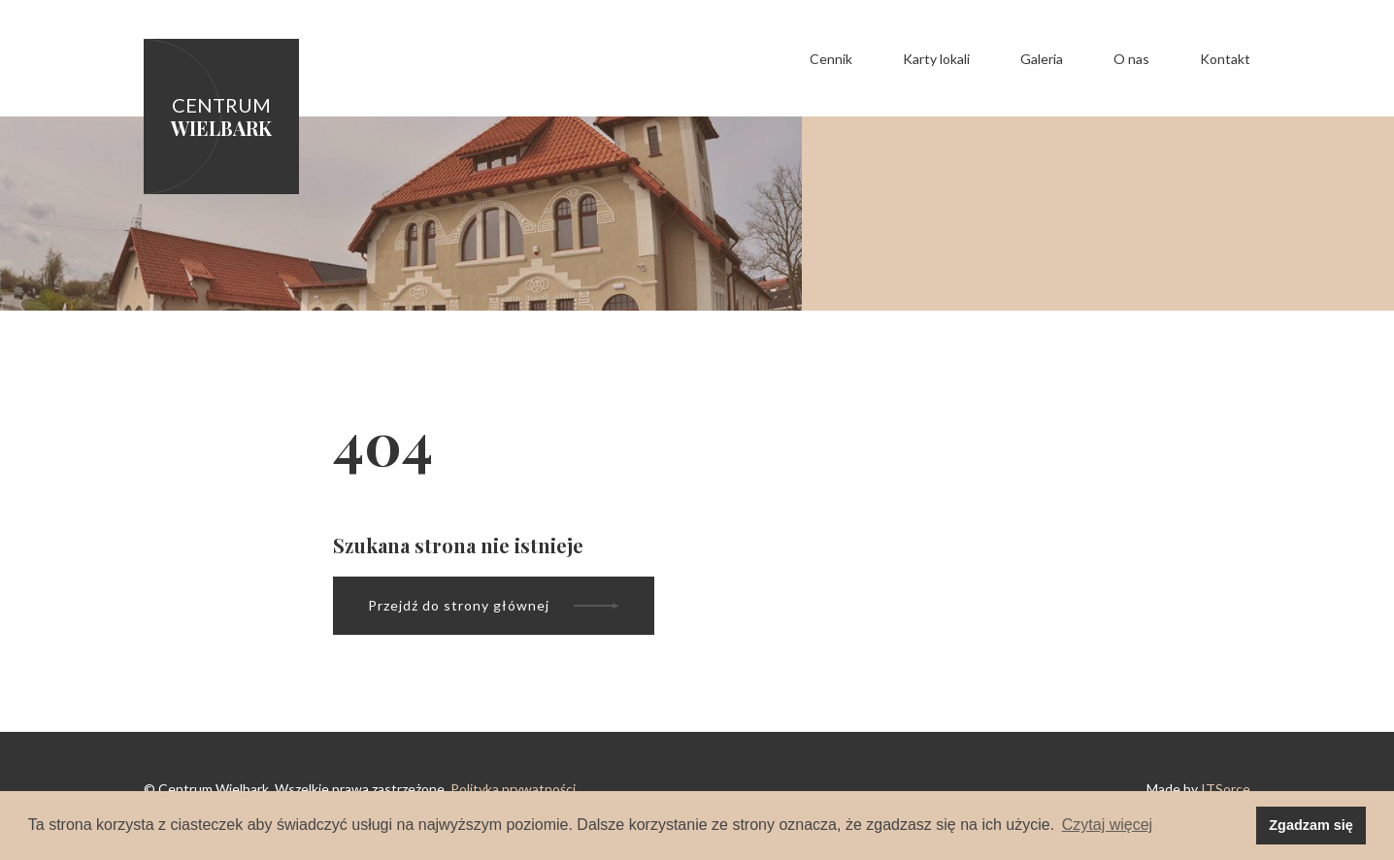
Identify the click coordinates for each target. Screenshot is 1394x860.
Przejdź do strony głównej (493, 604)
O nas (1131, 58)
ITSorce (1225, 788)
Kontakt (1225, 58)
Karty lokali (936, 58)
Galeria (1041, 58)
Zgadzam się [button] (1310, 825)
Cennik (831, 58)
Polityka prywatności (513, 788)
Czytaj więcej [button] (1107, 824)
